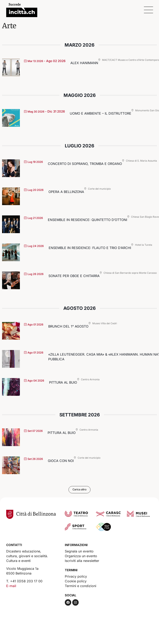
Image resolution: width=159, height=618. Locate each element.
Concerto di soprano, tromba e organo (85, 164)
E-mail (11, 586)
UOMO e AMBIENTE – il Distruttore (100, 113)
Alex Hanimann (84, 63)
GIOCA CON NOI (61, 461)
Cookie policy (76, 581)
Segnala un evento (79, 551)
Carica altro (79, 489)
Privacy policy (76, 576)
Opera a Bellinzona (66, 192)
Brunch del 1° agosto (68, 326)
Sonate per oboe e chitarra (74, 276)
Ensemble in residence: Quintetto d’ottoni (87, 220)
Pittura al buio (63, 382)
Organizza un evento (81, 556)
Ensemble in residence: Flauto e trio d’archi (90, 248)
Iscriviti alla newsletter (82, 561)
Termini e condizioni (80, 586)
